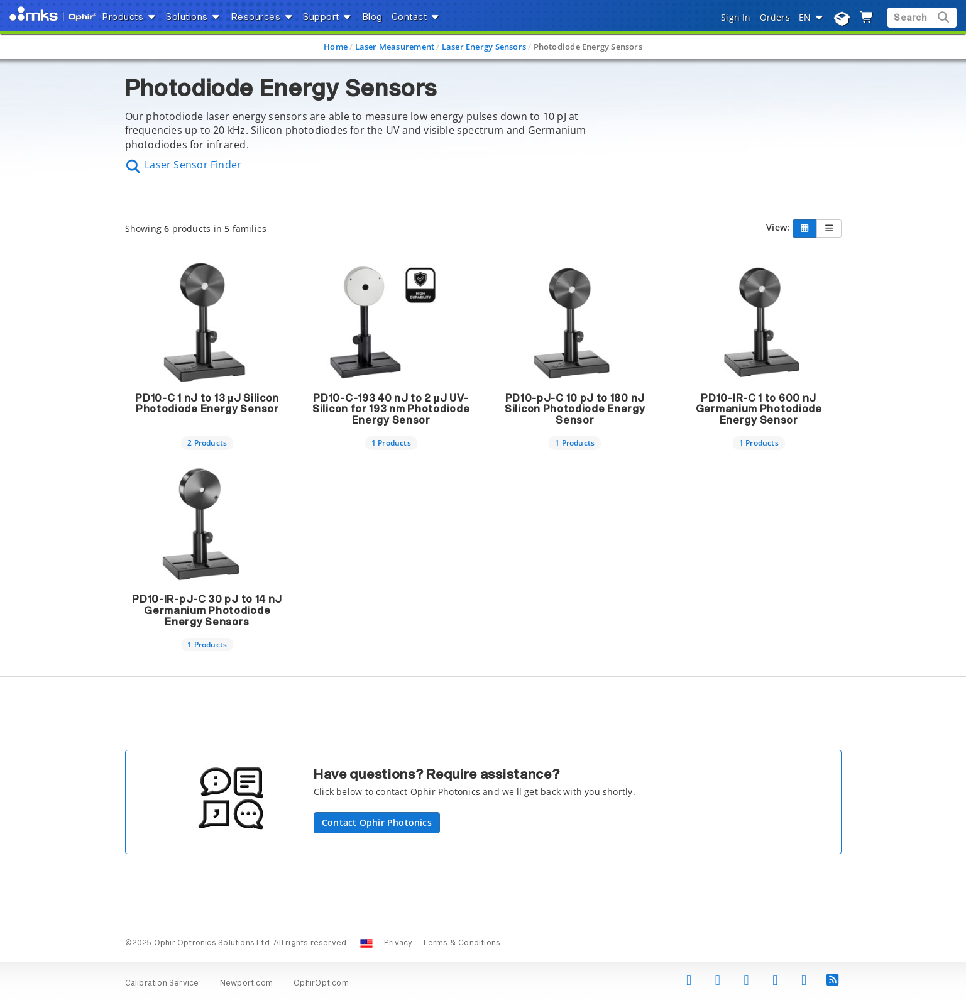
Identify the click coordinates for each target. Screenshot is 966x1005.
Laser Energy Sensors (484, 46)
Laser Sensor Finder (183, 165)
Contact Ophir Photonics (377, 822)
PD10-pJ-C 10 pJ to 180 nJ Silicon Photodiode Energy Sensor (575, 409)
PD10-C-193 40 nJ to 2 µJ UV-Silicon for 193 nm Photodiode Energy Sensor (390, 409)
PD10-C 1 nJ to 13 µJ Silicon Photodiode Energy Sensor (207, 404)
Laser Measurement (395, 46)
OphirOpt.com (321, 983)
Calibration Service (162, 983)
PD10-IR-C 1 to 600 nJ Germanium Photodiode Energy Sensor (759, 409)
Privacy (398, 943)
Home (336, 46)
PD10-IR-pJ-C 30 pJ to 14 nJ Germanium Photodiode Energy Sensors (207, 611)
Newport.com (246, 983)
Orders (775, 17)
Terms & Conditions (461, 943)
